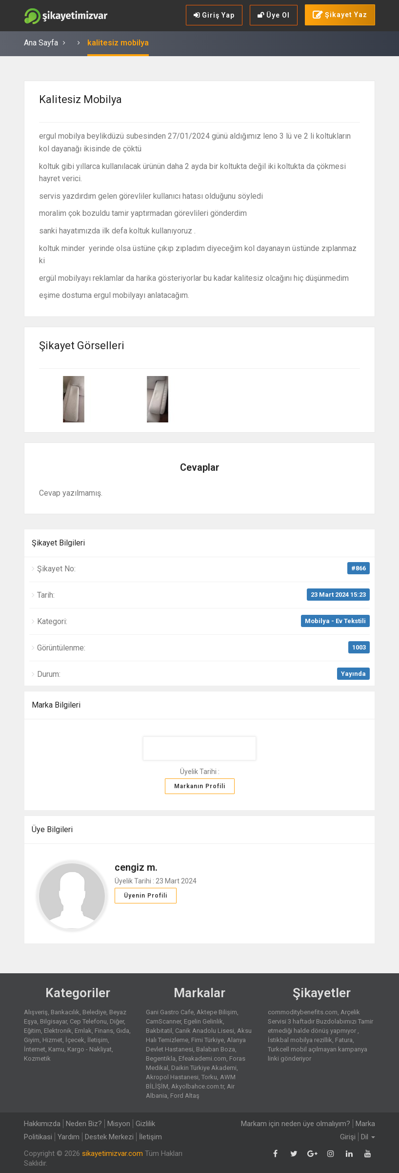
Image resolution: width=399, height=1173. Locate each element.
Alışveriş (36, 1012)
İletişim (97, 1040)
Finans (104, 1030)
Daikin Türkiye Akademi (204, 1067)
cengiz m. (136, 867)
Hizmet (52, 1040)
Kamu (56, 1049)
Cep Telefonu (88, 1021)
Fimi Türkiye (207, 1040)
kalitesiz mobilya (118, 42)
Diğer (117, 1021)
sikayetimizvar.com (112, 1153)
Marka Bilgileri (56, 705)
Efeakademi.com (202, 1058)
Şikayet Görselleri (81, 345)
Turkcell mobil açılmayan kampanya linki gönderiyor (317, 1054)
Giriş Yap (214, 15)
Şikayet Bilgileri (58, 542)
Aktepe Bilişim (217, 1012)
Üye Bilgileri (52, 829)
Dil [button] (368, 1136)
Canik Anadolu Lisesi (204, 1030)
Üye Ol (274, 15)
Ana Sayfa (41, 42)
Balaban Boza (215, 1049)
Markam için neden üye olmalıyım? (295, 1123)
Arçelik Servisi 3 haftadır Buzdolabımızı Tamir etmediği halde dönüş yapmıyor (320, 1021)
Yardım (69, 1136)
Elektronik (58, 1030)
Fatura (344, 1040)
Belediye (94, 1012)
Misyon (118, 1123)
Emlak (83, 1030)
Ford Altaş (185, 1095)
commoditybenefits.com (303, 1012)
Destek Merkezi (109, 1136)
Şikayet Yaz (340, 15)
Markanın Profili (199, 786)
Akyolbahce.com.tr (197, 1086)
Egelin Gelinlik (203, 1021)
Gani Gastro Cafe (170, 1012)
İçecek (74, 1040)
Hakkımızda (42, 1123)
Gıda (122, 1030)
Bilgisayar (53, 1021)
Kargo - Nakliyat (89, 1049)
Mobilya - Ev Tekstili (335, 621)
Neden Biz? (84, 1123)
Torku (209, 1077)
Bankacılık (65, 1012)
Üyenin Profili (145, 895)
